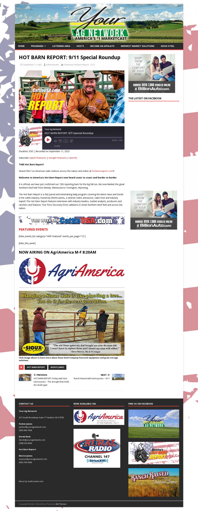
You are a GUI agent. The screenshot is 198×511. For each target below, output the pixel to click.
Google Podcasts (58, 157)
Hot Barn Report (81, 64)
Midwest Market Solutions (137, 46)
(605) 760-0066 (25, 462)
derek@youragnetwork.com (32, 439)
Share (57, 146)
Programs (37, 46)
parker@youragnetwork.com (32, 427)
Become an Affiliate (102, 46)
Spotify (73, 157)
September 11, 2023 (32, 64)
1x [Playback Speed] (66, 141)
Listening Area (61, 46)
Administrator (52, 64)
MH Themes (61, 504)
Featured (68, 64)
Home (21, 46)
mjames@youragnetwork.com (33, 459)
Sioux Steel (167, 46)
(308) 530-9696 (25, 443)
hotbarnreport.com (102, 171)
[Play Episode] (48, 139)
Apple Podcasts (38, 157)
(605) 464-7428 (25, 430)
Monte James (57, 367)
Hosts (80, 46)
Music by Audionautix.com (31, 481)
